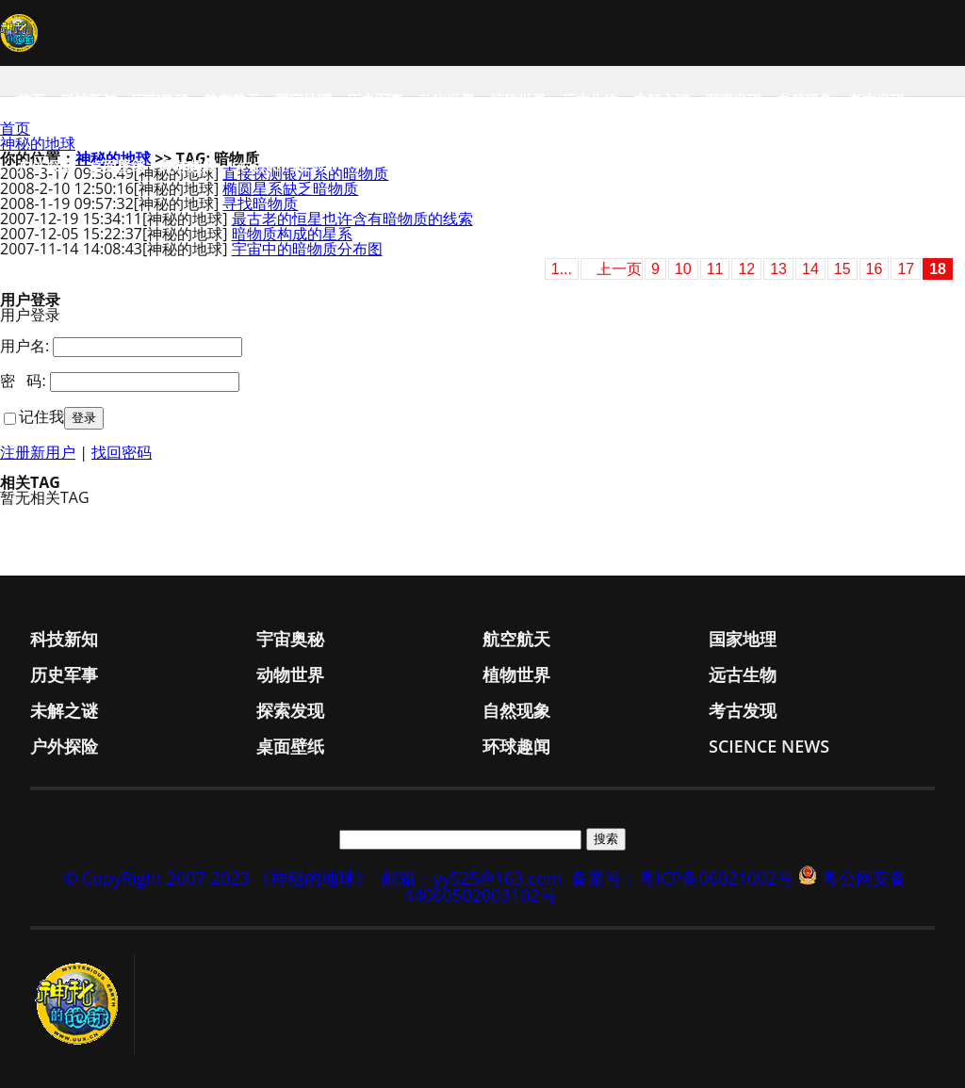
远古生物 (590, 99)
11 (715, 269)
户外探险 (45, 165)
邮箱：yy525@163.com (472, 878)
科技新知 (88, 99)
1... (561, 269)
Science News (282, 165)
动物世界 (446, 99)
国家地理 (303, 99)
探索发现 (733, 99)
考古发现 (876, 99)
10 (683, 269)
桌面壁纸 (117, 165)
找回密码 (121, 452)
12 (746, 269)
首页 (31, 99)
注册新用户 (37, 452)
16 (874, 269)
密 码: (23, 380)
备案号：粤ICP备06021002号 (682, 878)
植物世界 (518, 99)
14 (810, 269)
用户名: (24, 345)
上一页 (619, 269)
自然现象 (805, 99)
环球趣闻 (188, 165)
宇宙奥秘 (160, 99)
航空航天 (232, 99)
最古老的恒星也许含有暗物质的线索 (352, 218)
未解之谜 (661, 99)
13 (778, 269)
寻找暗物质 (260, 203)
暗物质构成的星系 (292, 233)
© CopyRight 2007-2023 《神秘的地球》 (217, 878)
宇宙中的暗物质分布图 (307, 248)
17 (905, 269)
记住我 (41, 416)
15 (842, 269)
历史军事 (375, 99)
